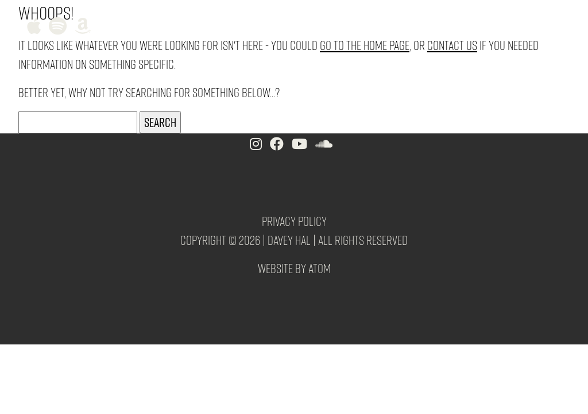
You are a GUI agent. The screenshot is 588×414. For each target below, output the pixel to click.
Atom (319, 268)
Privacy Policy (294, 221)
